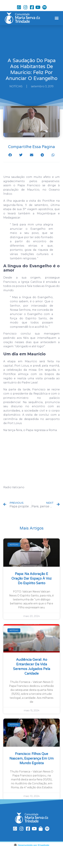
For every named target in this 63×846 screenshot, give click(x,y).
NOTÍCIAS (15, 86)
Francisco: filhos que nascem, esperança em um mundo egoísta (31, 758)
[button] (56, 18)
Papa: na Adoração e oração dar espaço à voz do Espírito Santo (31, 578)
